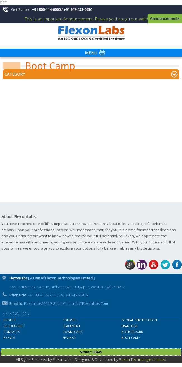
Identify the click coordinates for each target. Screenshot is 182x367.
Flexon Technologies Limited (142, 359)
